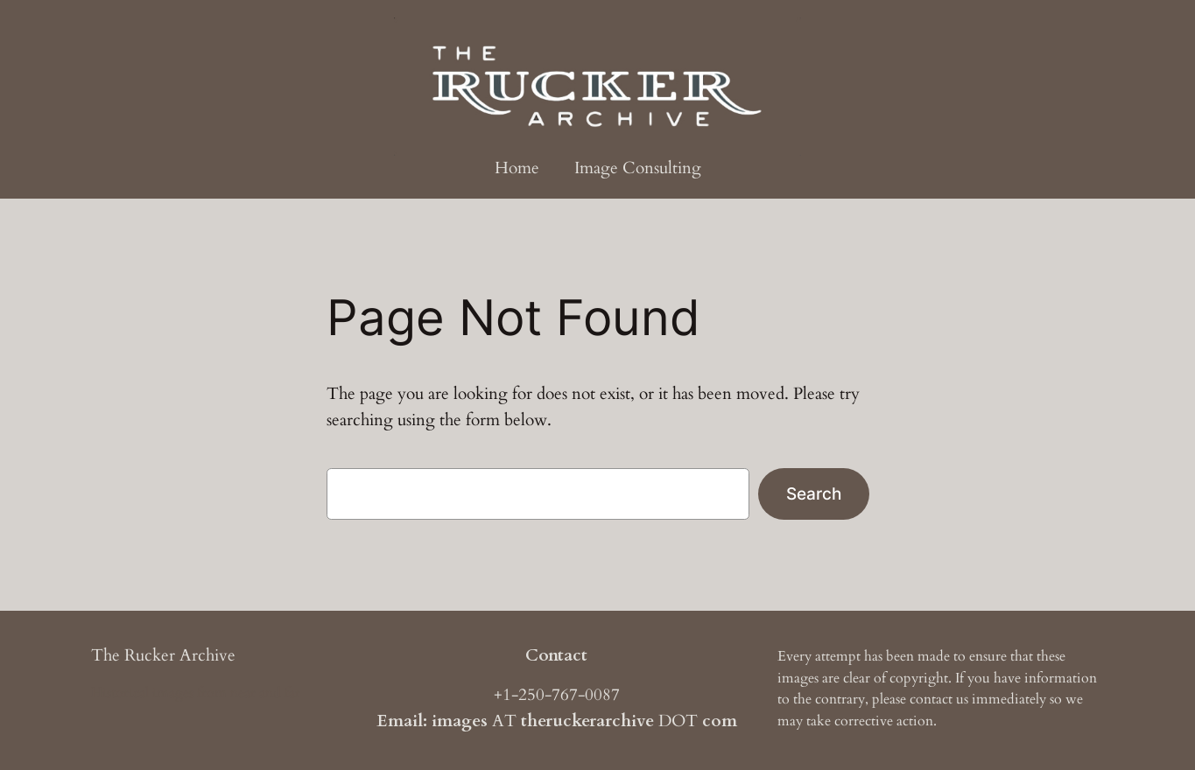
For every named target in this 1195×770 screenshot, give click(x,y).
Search (813, 493)
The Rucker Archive (163, 655)
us (962, 699)
